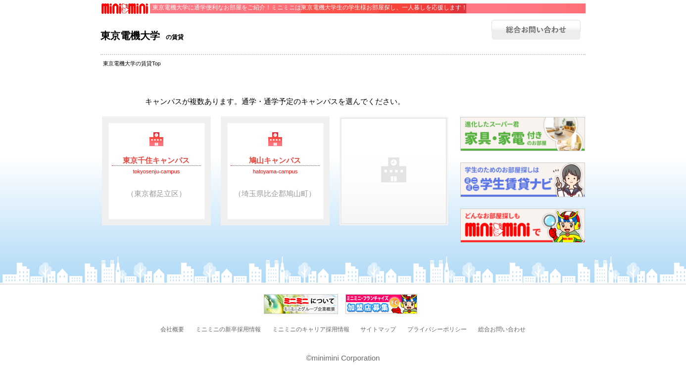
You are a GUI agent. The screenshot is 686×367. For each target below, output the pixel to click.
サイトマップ (378, 329)
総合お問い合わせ (502, 329)
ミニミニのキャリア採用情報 (310, 329)
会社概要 (172, 329)
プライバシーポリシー (437, 329)
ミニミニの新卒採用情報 (228, 329)
